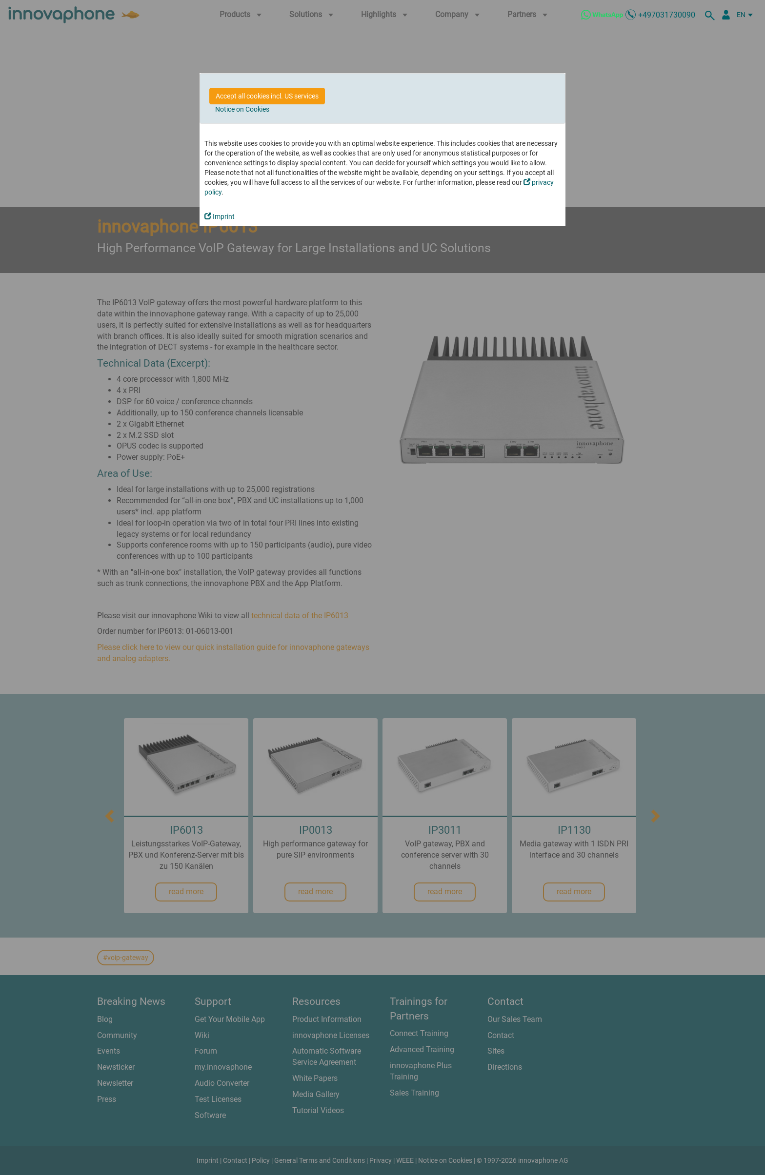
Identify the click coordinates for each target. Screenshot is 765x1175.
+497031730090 (666, 15)
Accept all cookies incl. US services (267, 96)
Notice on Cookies (242, 109)
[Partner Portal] (726, 14)
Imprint (219, 216)
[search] (711, 14)
